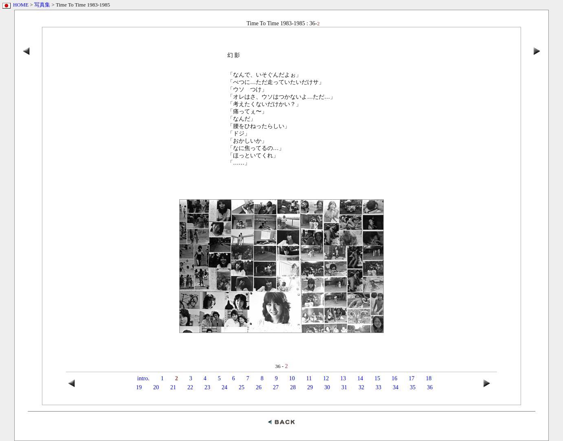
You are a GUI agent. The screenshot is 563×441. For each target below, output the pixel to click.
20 (156, 387)
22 (190, 387)
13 (343, 378)
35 (413, 387)
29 (310, 387)
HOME (21, 5)
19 (139, 387)
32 (361, 387)
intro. (143, 378)
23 (207, 387)
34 (395, 387)
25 (241, 387)
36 (430, 387)
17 (411, 378)
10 (292, 378)
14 (360, 378)
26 (259, 387)
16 (394, 378)
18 (428, 378)
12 (326, 378)
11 (309, 378)
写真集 (42, 5)
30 (327, 387)
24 (224, 387)
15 (377, 378)
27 (276, 387)
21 (173, 387)
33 (378, 387)
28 (293, 387)
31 (344, 387)
